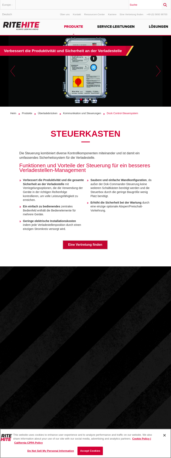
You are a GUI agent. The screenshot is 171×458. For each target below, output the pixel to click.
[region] (85, 443)
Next (158, 71)
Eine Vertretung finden (131, 14)
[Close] (164, 435)
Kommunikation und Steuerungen (82, 113)
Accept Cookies (90, 450)
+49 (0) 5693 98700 (157, 14)
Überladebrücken (47, 113)
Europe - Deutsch (7, 6)
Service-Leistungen (116, 27)
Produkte (73, 27)
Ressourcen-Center (94, 14)
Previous (12, 71)
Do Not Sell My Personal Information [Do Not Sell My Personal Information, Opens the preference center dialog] (50, 450)
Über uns (65, 14)
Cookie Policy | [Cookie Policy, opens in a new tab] (141, 438)
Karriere (112, 14)
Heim (13, 113)
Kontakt (77, 14)
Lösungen (158, 27)
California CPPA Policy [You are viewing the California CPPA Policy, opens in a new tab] (28, 442)
